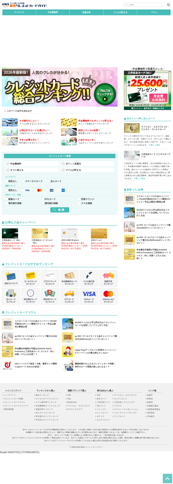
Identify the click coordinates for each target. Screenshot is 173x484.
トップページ (10, 425)
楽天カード (101, 429)
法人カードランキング (45, 443)
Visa (69, 429)
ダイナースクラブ (74, 440)
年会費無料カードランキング (48, 436)
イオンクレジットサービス (125, 443)
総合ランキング (42, 425)
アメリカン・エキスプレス (78, 436)
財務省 (150, 429)
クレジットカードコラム (14, 432)
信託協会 (151, 443)
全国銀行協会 (152, 436)
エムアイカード (103, 450)
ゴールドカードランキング (47, 429)
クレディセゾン (120, 429)
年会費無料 (53, 12)
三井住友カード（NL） (11, 253)
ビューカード (102, 443)
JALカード (101, 436)
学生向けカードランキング (47, 450)
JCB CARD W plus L (70, 253)
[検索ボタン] (168, 4)
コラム (154, 12)
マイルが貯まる (120, 12)
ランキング (19, 12)
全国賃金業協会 (153, 440)
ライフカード (119, 447)
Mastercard (72, 432)
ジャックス (101, 440)
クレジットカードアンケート (16, 436)
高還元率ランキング (44, 440)
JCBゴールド (96, 253)
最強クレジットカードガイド (92, 477)
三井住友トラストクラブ (124, 432)
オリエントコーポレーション (126, 440)
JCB (69, 425)
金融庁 (150, 425)
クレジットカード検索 (13, 429)
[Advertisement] (86, 44)
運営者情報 (9, 440)
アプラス (118, 436)
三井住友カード (103, 432)
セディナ (100, 447)
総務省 (150, 432)
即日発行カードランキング (47, 447)
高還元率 (86, 12)
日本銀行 (151, 447)
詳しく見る (155, 145)
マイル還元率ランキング (46, 432)
